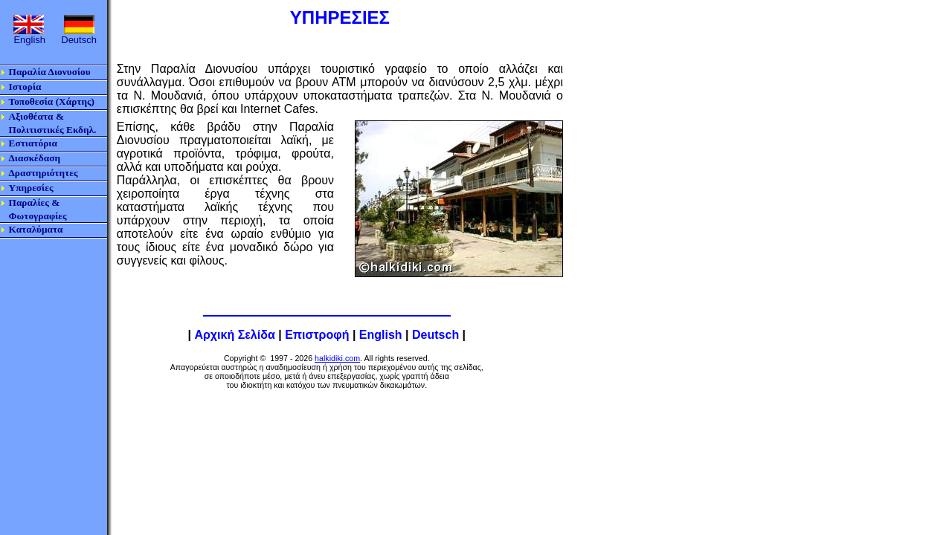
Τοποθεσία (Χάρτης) (52, 101)
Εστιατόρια (33, 143)
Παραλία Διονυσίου (50, 71)
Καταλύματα (36, 229)
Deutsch (435, 334)
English (380, 334)
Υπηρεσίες (31, 187)
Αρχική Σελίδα (234, 334)
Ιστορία (25, 86)
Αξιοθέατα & (36, 116)
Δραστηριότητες (43, 172)
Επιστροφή (317, 334)
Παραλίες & (34, 202)
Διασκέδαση (34, 157)
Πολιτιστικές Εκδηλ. (53, 129)
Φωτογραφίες (38, 215)
